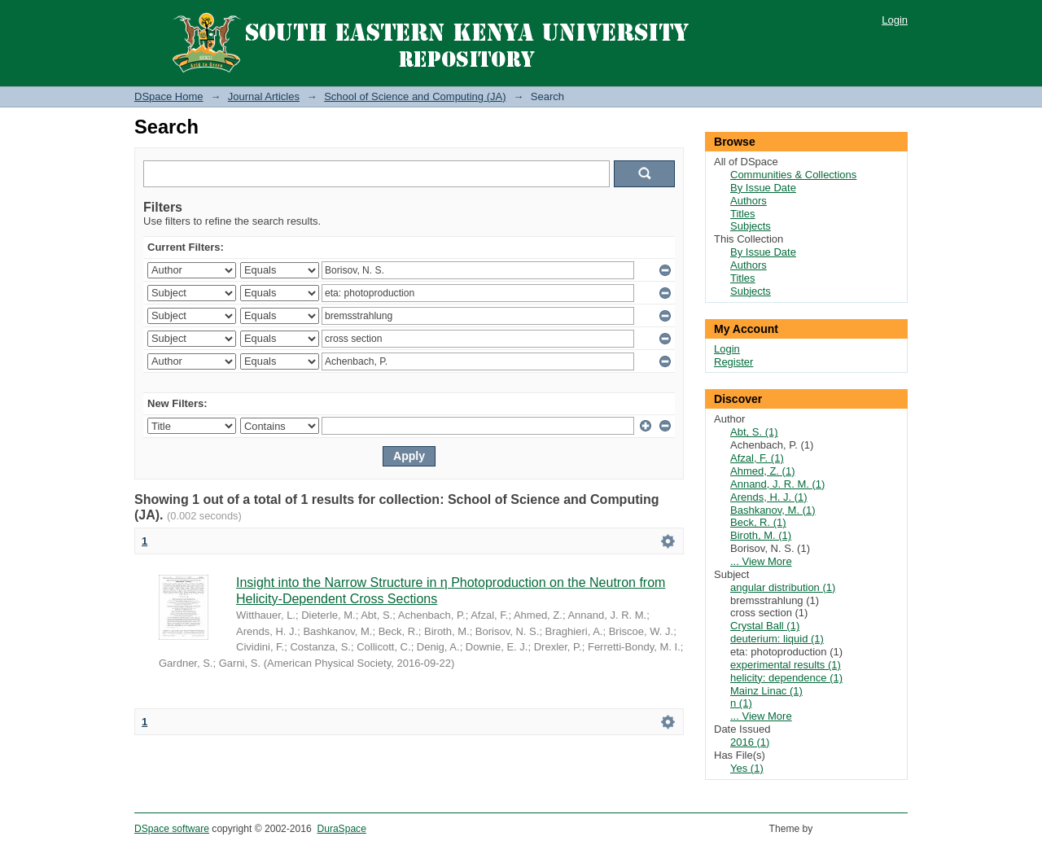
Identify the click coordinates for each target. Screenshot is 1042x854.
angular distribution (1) (782, 587)
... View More (761, 561)
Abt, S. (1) (754, 432)
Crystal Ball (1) (764, 626)
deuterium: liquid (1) (777, 639)
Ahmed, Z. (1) (762, 471)
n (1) (741, 703)
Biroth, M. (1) (760, 535)
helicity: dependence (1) (786, 678)
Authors (748, 201)
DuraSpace (341, 828)
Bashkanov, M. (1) (773, 510)
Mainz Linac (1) (766, 691)
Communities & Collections (793, 175)
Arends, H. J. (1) (769, 497)
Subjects (750, 226)
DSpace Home (169, 96)
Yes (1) (747, 768)
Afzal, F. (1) (757, 458)
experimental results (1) (785, 665)
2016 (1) (749, 742)
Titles (742, 214)
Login (895, 20)
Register (733, 362)
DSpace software (171, 828)
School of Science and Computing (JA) (415, 96)
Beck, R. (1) (758, 522)
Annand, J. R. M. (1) (777, 484)
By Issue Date (763, 188)
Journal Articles (264, 96)
